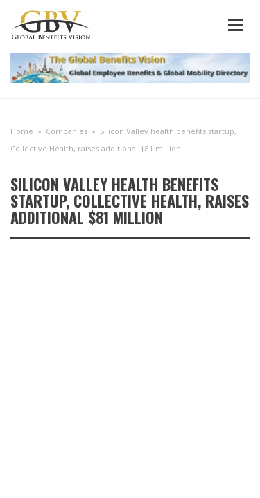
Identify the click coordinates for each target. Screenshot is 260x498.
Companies (66, 131)
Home (21, 131)
